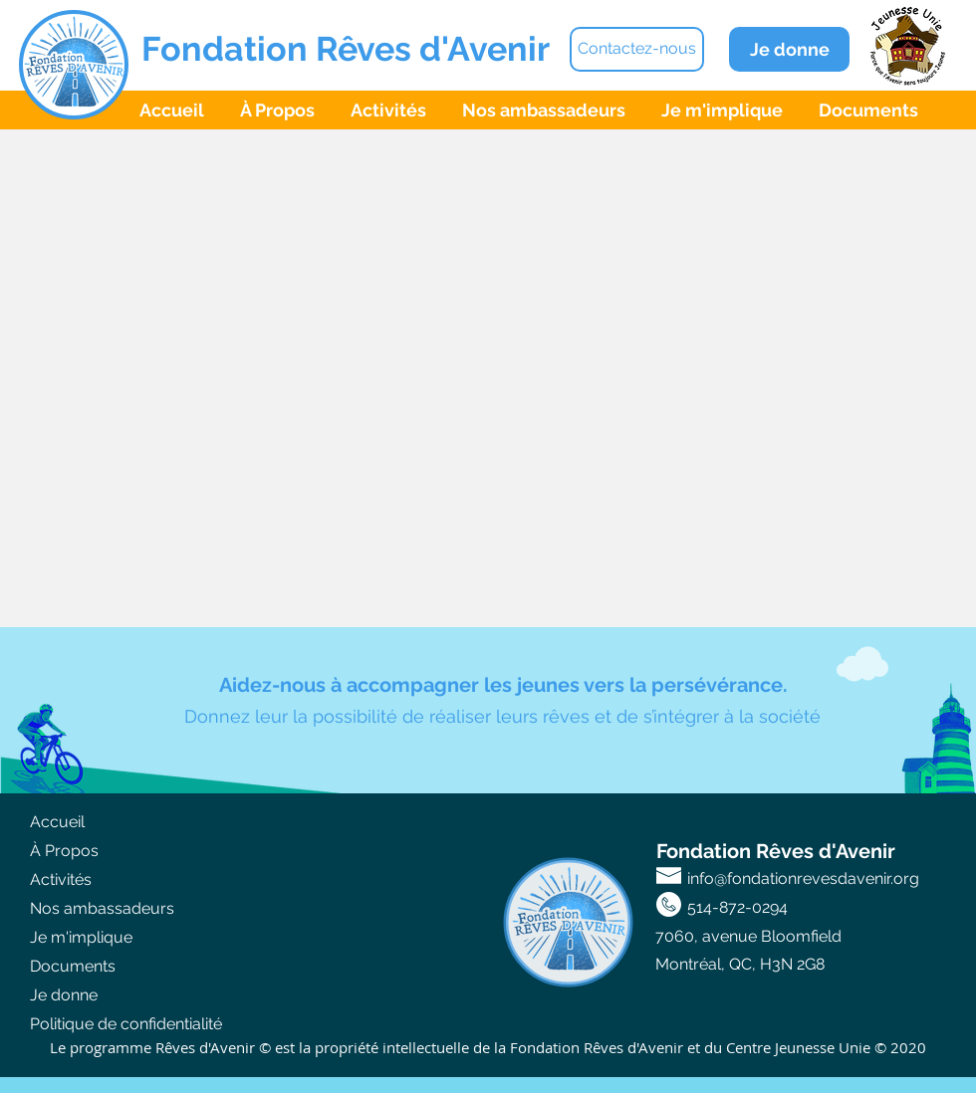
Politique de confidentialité (126, 1023)
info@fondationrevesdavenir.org (803, 878)
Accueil (57, 821)
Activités (61, 879)
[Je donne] (789, 49)
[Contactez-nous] (637, 49)
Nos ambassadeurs (102, 908)
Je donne (64, 994)
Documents (73, 966)
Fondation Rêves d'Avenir (345, 49)
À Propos (64, 850)
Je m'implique (81, 937)
